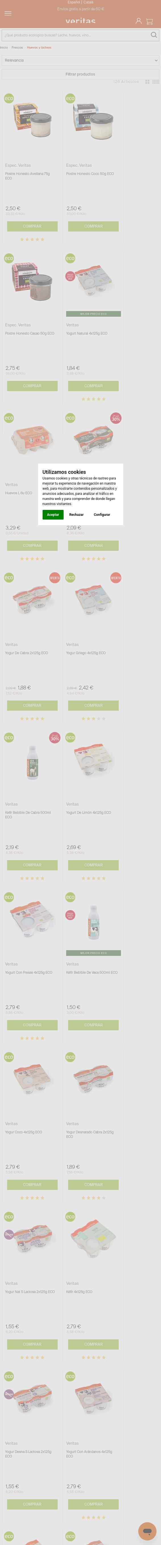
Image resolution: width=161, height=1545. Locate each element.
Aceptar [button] (53, 515)
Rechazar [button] (76, 515)
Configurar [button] (102, 515)
